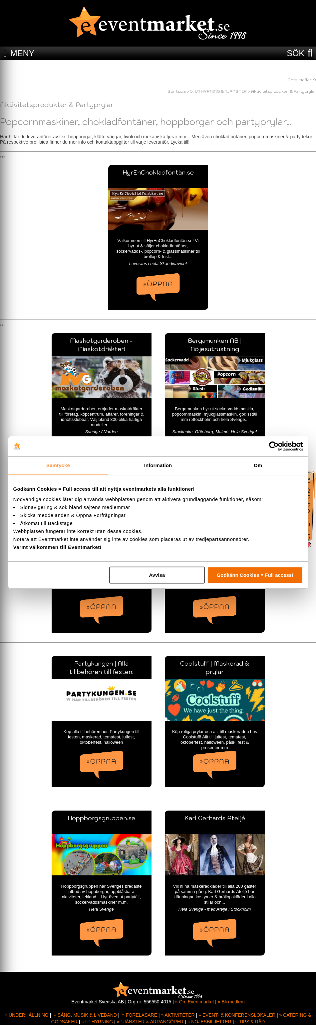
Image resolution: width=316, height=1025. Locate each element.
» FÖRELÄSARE (139, 1015)
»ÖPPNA (158, 284)
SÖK (295, 53)
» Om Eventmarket (194, 1001)
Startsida (176, 91)
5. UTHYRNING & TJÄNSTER (218, 91)
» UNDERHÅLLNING (26, 1015)
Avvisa (157, 575)
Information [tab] (158, 465)
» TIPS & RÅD (250, 1021)
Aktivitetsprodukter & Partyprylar (283, 91)
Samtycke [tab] (58, 465)
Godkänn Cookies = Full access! (255, 575)
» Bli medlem (231, 1001)
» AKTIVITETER (177, 1015)
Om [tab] (258, 465)
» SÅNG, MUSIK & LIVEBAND (85, 1015)
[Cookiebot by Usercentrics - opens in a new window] (274, 446)
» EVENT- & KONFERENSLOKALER (236, 1015)
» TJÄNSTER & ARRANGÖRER (150, 1021)
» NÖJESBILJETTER (209, 1021)
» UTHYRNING (97, 1021)
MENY (22, 53)
